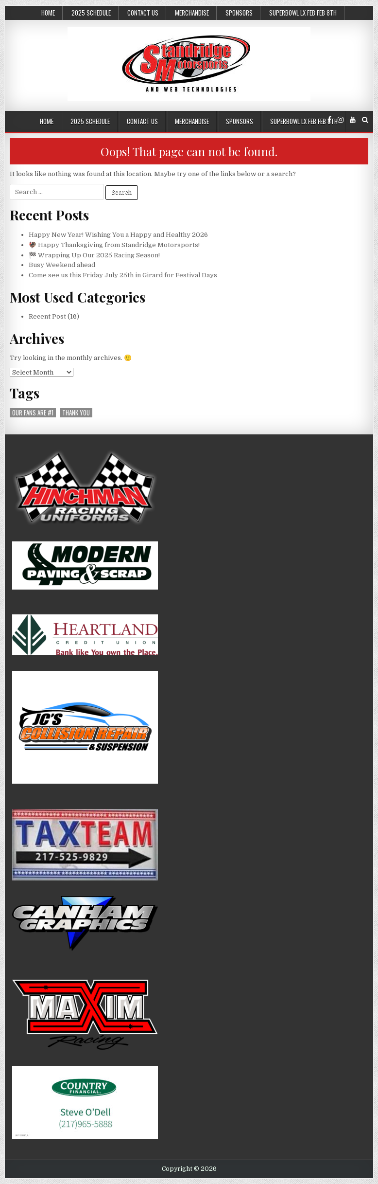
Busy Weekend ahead (62, 265)
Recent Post (47, 316)
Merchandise (192, 13)
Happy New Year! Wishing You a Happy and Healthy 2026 (118, 234)
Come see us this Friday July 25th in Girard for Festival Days (123, 275)
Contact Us (142, 13)
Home (48, 13)
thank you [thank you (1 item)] (76, 412)
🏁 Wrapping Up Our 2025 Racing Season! (94, 255)
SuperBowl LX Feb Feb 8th (303, 13)
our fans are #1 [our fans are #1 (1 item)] (32, 412)
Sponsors (239, 13)
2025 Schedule (91, 13)
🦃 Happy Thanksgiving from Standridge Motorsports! (114, 245)
